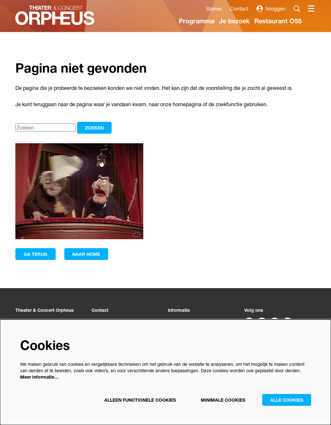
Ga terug (35, 254)
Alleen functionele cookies (140, 400)
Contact (239, 8)
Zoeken (94, 127)
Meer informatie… (39, 377)
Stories (214, 8)
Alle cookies (286, 400)
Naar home (86, 254)
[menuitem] (196, 21)
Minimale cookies (223, 400)
